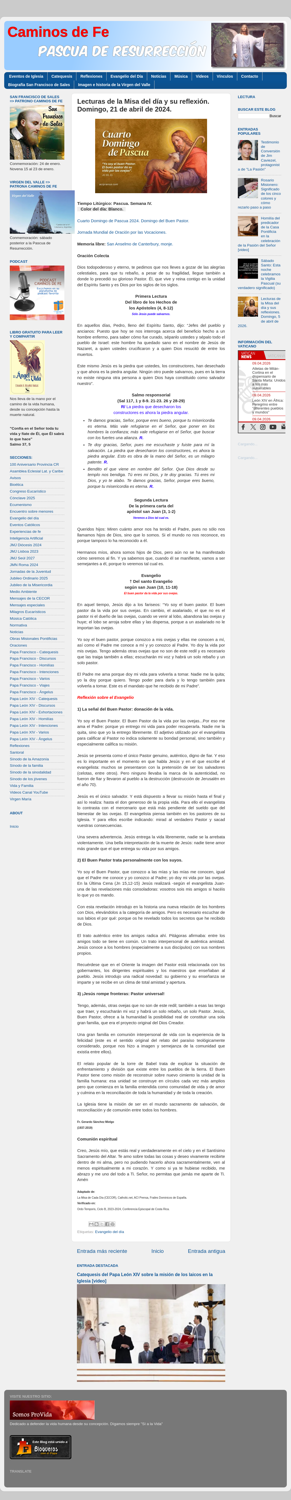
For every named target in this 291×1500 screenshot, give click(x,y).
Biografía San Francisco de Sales (39, 84)
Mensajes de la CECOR (30, 598)
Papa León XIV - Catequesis (33, 699)
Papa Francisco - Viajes (30, 685)
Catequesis (61, 76)
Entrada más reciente (102, 1251)
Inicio (157, 1251)
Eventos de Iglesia (26, 76)
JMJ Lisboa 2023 (24, 551)
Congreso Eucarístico (28, 491)
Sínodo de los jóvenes (28, 779)
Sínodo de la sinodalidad (30, 772)
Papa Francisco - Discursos (33, 658)
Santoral (17, 752)
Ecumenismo (21, 505)
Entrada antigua (206, 1251)
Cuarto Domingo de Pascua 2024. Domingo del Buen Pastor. (133, 221)
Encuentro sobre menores (31, 511)
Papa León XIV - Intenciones (34, 725)
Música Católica (23, 618)
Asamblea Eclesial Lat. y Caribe (36, 471)
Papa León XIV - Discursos (32, 705)
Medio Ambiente (23, 592)
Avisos (15, 478)
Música (180, 76)
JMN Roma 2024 (24, 565)
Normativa (18, 625)
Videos (202, 76)
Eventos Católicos (25, 525)
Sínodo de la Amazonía (29, 759)
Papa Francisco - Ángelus (31, 692)
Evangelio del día (109, 1232)
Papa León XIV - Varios (29, 732)
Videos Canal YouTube (29, 792)
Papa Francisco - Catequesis (34, 652)
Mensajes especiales (27, 605)
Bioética (16, 484)
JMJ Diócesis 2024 (25, 545)
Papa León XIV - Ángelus (31, 739)
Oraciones (18, 645)
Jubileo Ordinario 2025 (29, 578)
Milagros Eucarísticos (28, 612)
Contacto (249, 76)
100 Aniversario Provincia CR (34, 464)
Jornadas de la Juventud (30, 571)
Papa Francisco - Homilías (32, 665)
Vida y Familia (22, 786)
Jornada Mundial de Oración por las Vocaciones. (121, 232)
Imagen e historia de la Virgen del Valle (114, 84)
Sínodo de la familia (26, 765)
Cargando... (248, 444)
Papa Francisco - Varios (30, 678)
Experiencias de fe (25, 531)
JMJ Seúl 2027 (22, 558)
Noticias (158, 76)
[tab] (251, 355)
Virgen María (20, 799)
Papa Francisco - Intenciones (34, 672)
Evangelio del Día (127, 76)
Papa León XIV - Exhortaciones (36, 712)
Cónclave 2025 (22, 498)
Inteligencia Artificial (26, 538)
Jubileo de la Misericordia (31, 585)
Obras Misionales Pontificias (33, 639)
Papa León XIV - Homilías (31, 719)
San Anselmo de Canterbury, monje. (140, 244)
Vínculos (225, 76)
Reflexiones (91, 76)
